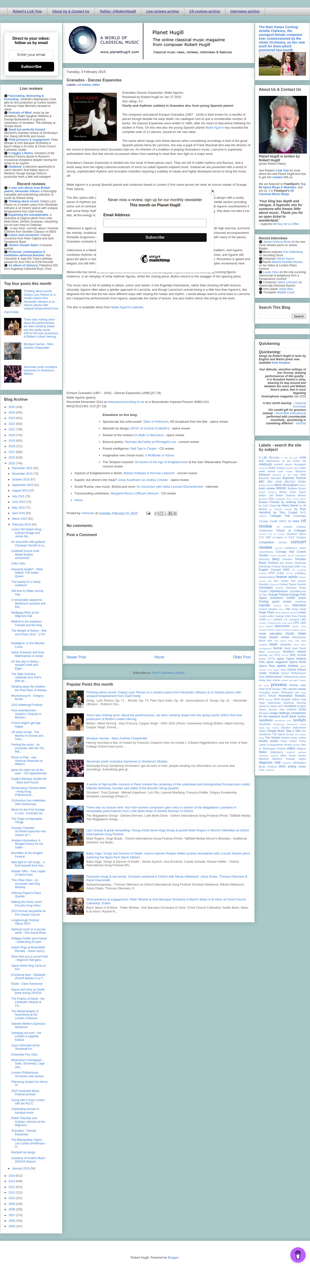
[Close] (212, 191)
